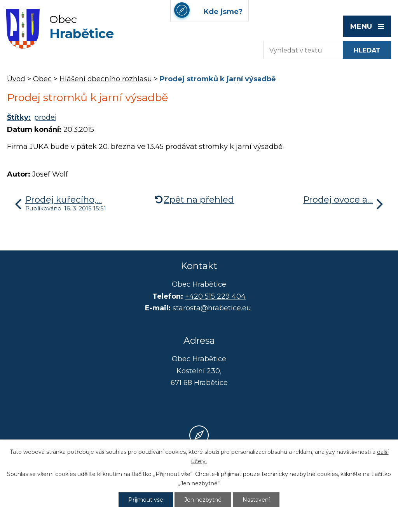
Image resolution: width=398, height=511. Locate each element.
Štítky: (19, 117)
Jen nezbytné (203, 499)
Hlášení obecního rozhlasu (105, 79)
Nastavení (256, 499)
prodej (45, 117)
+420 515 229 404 (215, 296)
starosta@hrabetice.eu (212, 308)
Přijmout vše (145, 499)
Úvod (16, 79)
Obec (42, 79)
